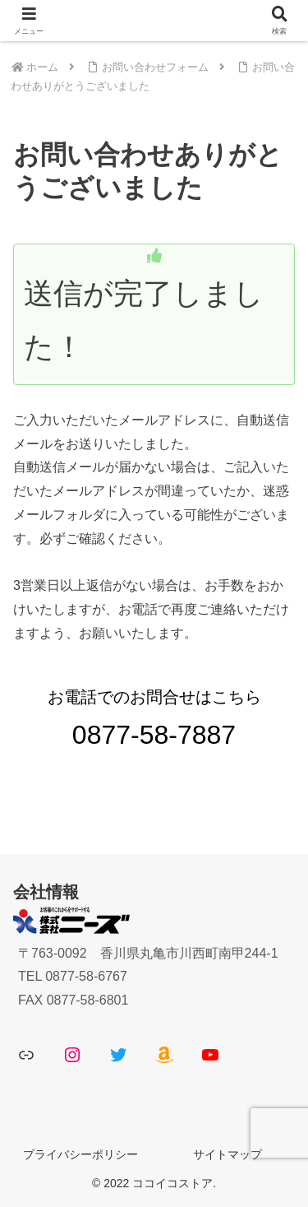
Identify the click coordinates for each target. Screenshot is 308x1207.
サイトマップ (227, 1154)
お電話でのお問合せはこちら (154, 719)
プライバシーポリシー (80, 1154)
